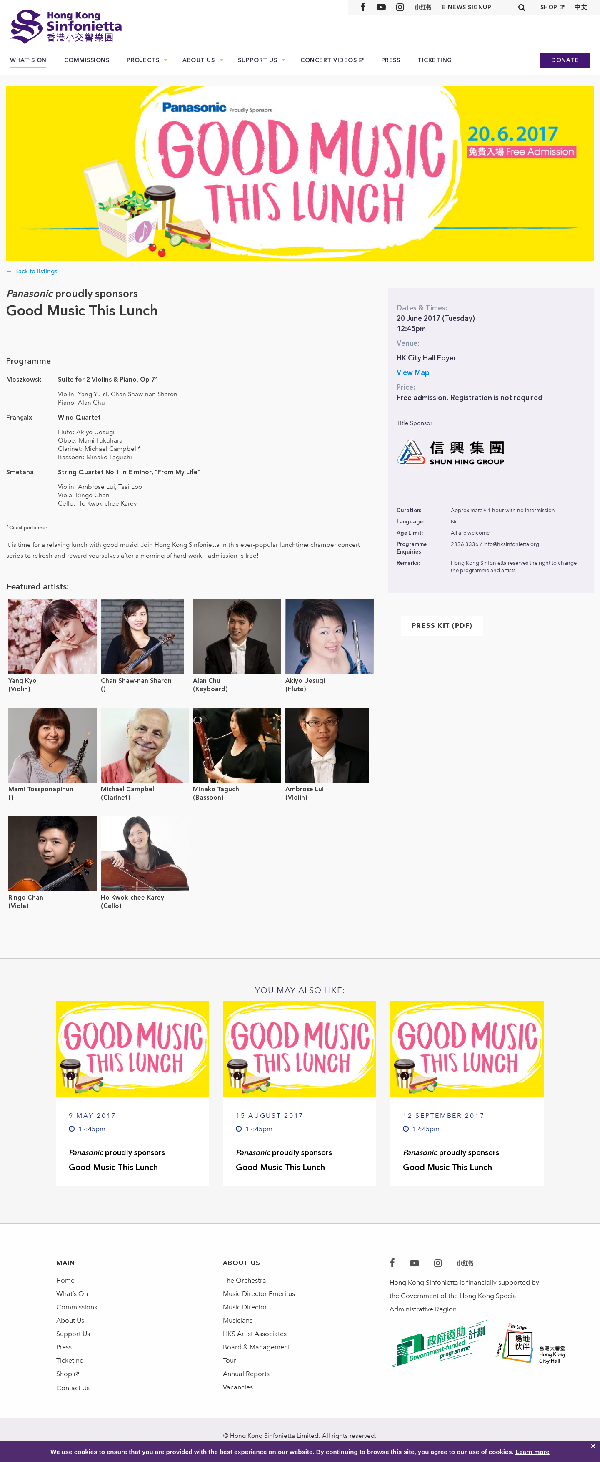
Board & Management (256, 1347)
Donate (565, 60)
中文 (581, 7)
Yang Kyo (22, 680)
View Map (413, 372)
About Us (198, 60)
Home (65, 1280)
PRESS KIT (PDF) (442, 625)
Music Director (245, 1307)
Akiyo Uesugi (305, 680)
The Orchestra (244, 1280)
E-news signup (467, 7)
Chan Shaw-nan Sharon (136, 680)
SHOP (549, 7)
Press (390, 60)
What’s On (28, 60)
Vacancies (238, 1387)
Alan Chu (206, 680)
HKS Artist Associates (255, 1334)
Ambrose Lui (304, 789)
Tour (229, 1360)
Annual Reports (246, 1374)
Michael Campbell (128, 789)
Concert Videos (328, 60)
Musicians (237, 1320)
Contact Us (73, 1388)
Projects (143, 60)
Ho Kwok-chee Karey (132, 897)
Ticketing (435, 60)
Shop (64, 1374)
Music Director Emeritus (259, 1294)
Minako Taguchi (217, 789)
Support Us (257, 60)
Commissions (87, 60)
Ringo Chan (25, 897)
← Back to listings (32, 271)
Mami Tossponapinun (40, 789)
